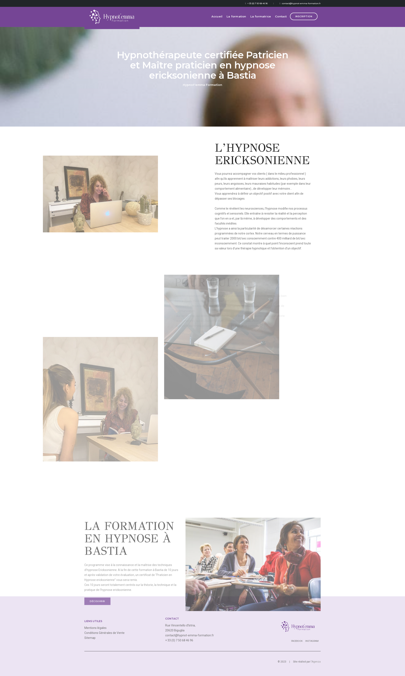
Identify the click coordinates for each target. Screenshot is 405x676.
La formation (236, 19)
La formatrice (260, 19)
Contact (281, 19)
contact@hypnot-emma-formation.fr (300, 3)
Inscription (303, 19)
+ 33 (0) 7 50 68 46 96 (256, 3)
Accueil (216, 19)
